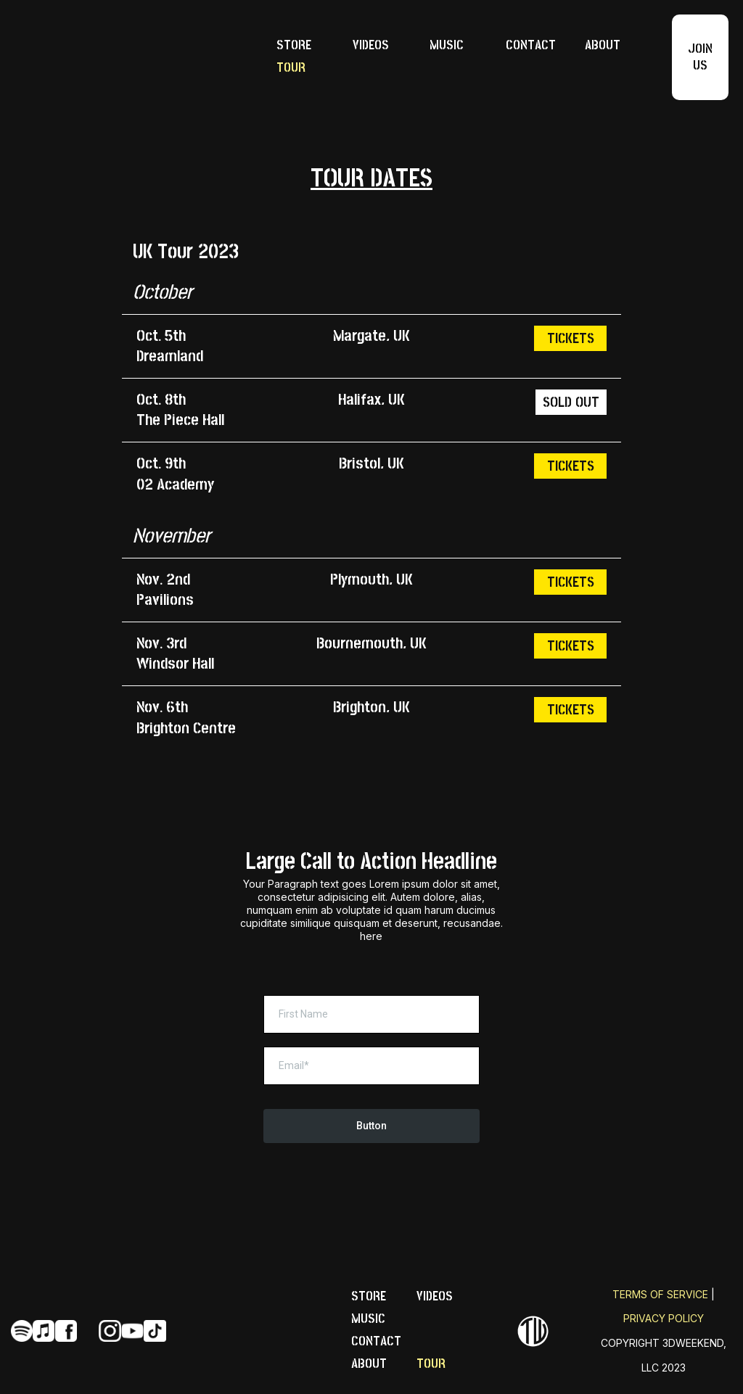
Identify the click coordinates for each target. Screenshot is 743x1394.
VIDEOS (371, 45)
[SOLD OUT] (571, 402)
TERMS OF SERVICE (660, 1294)
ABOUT (602, 45)
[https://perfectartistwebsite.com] (533, 1331)
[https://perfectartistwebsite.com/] (131, 57)
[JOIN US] (700, 57)
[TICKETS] (570, 338)
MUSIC (447, 45)
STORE (293, 45)
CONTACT (531, 45)
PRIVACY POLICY (663, 1318)
